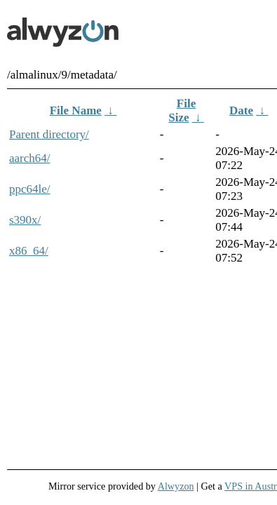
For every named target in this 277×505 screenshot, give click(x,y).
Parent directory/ (49, 134)
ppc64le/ (29, 189)
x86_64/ (28, 250)
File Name (76, 110)
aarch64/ (29, 158)
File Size (182, 110)
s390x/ (25, 220)
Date (241, 110)
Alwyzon (176, 486)
